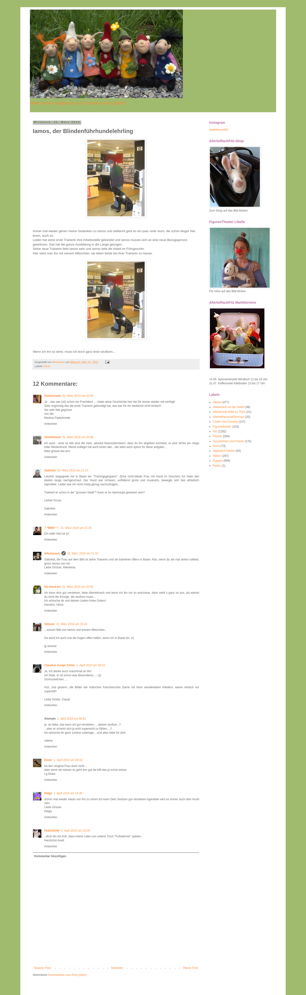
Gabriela (50, 470)
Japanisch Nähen (224, 451)
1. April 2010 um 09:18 (68, 760)
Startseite (117, 968)
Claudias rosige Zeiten (59, 665)
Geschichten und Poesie (228, 441)
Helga (48, 793)
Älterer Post (190, 968)
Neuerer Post (42, 968)
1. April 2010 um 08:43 (71, 718)
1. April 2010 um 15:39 (68, 793)
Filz (215, 431)
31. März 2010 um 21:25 (76, 528)
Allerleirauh (52, 553)
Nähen (217, 456)
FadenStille (52, 830)
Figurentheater (222, 426)
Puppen (218, 460)
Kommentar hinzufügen (50, 856)
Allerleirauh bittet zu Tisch (229, 412)
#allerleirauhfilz (218, 129)
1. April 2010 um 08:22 (90, 665)
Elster (48, 760)
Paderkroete (52, 395)
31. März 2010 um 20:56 (77, 437)
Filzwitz (217, 436)
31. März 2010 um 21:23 (72, 470)
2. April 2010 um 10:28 (75, 830)
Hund (47, 366)
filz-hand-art (52, 586)
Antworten (50, 423)
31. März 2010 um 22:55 (77, 586)
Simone (49, 624)
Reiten (217, 465)
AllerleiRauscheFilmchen (228, 417)
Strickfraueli (52, 437)
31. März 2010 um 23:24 (71, 624)
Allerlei (217, 402)
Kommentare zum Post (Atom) (67, 975)
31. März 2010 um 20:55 (77, 395)
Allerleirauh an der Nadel (228, 407)
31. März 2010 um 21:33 (82, 553)
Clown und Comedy (225, 421)
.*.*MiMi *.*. (51, 528)
